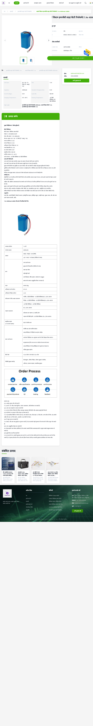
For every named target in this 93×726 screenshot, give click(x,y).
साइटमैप (28, 510)
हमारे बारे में (26, 3)
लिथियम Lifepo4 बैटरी (54, 495)
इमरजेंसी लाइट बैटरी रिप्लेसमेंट (55, 510)
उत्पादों (16, 3)
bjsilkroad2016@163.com (77, 73)
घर (9, 3)
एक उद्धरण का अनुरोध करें (75, 3)
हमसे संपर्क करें (29, 504)
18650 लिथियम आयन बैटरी (55, 498)
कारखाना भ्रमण (37, 3)
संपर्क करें (61, 3)
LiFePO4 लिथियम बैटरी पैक (55, 507)
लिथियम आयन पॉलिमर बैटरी (55, 501)
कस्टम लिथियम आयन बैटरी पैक (56, 504)
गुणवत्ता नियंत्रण (50, 3)
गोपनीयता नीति (29, 507)
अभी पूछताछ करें (77, 80)
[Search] (85, 3)
